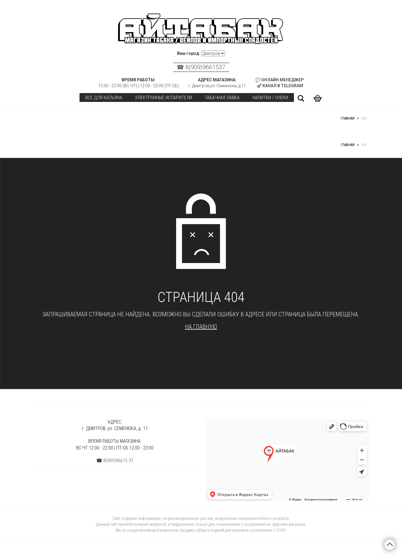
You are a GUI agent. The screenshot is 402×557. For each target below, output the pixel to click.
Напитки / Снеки (270, 97)
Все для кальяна (103, 97)
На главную (201, 326)
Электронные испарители (163, 97)
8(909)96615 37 (118, 460)
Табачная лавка (222, 97)
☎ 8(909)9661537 (201, 67)
